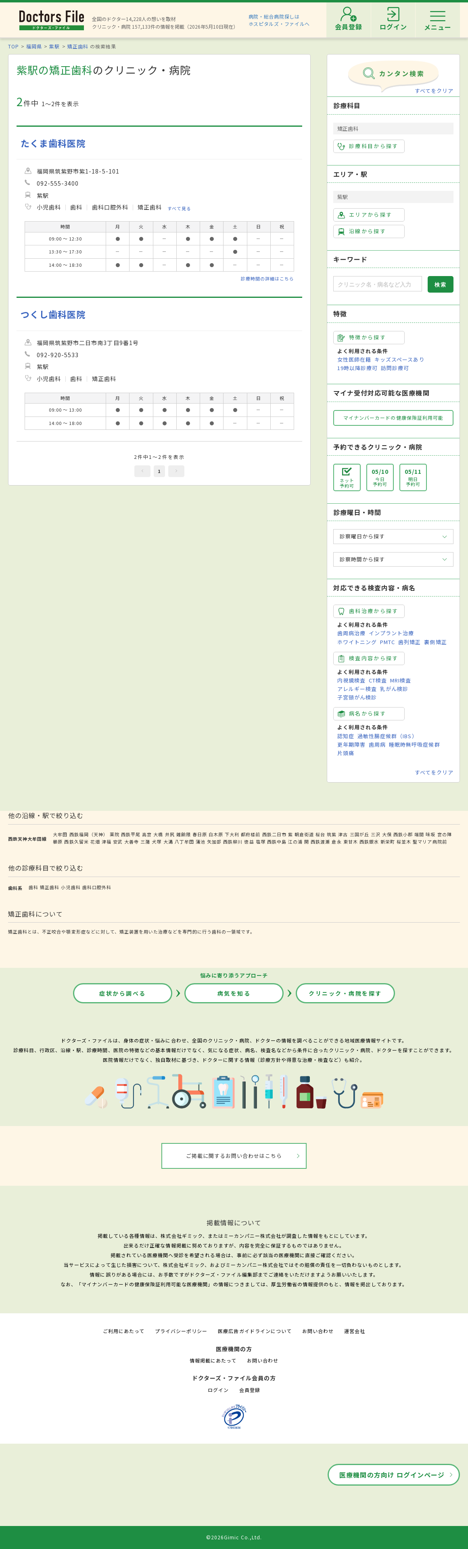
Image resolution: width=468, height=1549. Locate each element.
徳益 (249, 841)
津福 (106, 841)
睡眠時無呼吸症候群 (414, 744)
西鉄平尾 (130, 834)
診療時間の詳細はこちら (267, 278)
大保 (387, 834)
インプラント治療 (391, 633)
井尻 (170, 834)
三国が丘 (359, 834)
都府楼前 (250, 834)
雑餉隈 (183, 834)
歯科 (33, 887)
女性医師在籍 (354, 359)
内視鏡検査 (351, 680)
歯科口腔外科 (96, 887)
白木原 (216, 834)
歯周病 (377, 744)
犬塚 (156, 841)
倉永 (336, 841)
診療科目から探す (368, 146)
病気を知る (234, 993)
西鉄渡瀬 (320, 841)
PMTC (387, 642)
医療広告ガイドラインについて (255, 1330)
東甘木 (350, 841)
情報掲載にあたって (213, 1360)
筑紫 (331, 834)
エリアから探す (365, 215)
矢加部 (214, 841)
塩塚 (260, 841)
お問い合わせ (318, 1330)
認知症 (345, 736)
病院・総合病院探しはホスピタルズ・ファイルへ (279, 20)
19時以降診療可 (357, 368)
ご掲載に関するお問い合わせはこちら (234, 1156)
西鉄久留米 (76, 841)
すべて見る (179, 208)
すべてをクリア (434, 90)
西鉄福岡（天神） (88, 834)
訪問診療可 (395, 368)
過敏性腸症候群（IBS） (387, 736)
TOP (13, 46)
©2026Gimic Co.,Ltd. (234, 1537)
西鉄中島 (276, 841)
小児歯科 (70, 887)
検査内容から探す (368, 658)
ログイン (218, 1389)
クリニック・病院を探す (345, 993)
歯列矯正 (409, 642)
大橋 (158, 834)
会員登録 (249, 1389)
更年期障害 (351, 744)
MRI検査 (400, 680)
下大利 (232, 834)
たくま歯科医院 (53, 143)
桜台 (320, 834)
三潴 (145, 841)
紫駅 (54, 46)
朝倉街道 (304, 834)
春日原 (199, 834)
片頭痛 (345, 753)
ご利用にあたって (123, 1330)
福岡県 (34, 46)
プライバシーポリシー (181, 1330)
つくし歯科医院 (53, 314)
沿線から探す (362, 231)
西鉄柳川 (232, 841)
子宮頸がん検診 (357, 697)
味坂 (430, 834)
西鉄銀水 (369, 841)
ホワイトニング (357, 642)
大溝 (168, 841)
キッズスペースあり (399, 359)
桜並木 (404, 841)
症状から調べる (122, 993)
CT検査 (378, 680)
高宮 (147, 834)
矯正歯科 (77, 46)
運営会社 (354, 1330)
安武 (118, 841)
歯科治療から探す (368, 611)
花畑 (95, 841)
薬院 (114, 834)
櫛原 (58, 841)
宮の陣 (444, 834)
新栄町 (387, 841)
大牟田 (60, 834)
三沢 (375, 834)
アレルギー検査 (357, 689)
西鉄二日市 (274, 834)
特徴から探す (362, 337)
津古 (343, 834)
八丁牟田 (184, 841)
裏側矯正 (435, 642)
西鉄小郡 (403, 834)
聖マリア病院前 (430, 841)
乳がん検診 (394, 689)
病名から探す (362, 714)
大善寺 (131, 841)
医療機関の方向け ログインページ (392, 1475)
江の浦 (295, 841)
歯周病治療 (351, 633)
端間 (419, 834)
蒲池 (200, 841)
